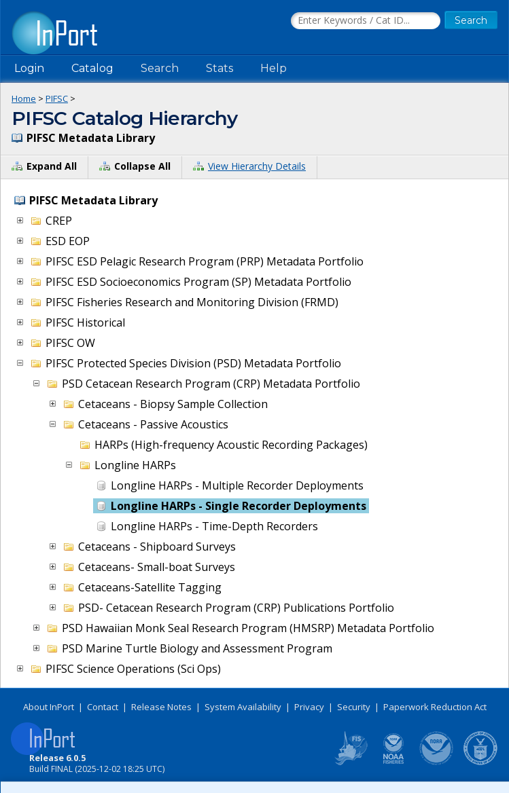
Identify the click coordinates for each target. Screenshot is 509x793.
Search (160, 68)
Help (273, 68)
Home (24, 98)
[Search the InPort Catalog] (365, 21)
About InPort (48, 707)
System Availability (243, 707)
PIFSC (57, 98)
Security (353, 707)
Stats (219, 68)
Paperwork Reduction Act (435, 707)
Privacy (309, 707)
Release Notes (161, 707)
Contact (102, 707)
